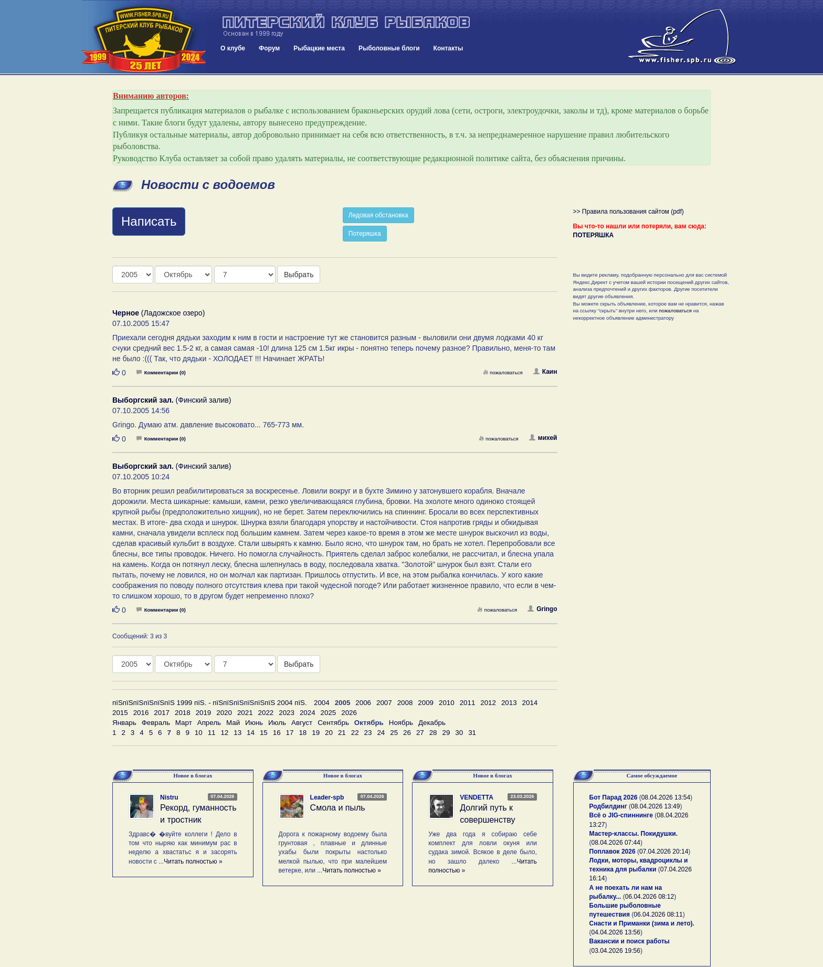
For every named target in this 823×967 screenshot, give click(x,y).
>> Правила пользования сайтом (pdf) (628, 211)
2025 (328, 713)
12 (224, 733)
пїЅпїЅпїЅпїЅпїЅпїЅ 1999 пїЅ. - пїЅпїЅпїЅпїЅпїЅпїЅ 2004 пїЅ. (209, 703)
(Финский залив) (171, 400)
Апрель (209, 723)
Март (183, 723)
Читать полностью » (193, 861)
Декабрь (432, 723)
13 (237, 733)
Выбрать (298, 274)
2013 (509, 703)
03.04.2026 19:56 (616, 950)
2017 (162, 713)
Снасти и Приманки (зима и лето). (641, 923)
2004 (322, 703)
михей (543, 438)
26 (407, 733)
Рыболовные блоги (389, 48)
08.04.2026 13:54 (665, 797)
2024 (307, 713)
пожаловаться (503, 372)
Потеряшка (365, 233)
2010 (447, 703)
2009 (426, 703)
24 (381, 733)
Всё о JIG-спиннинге (621, 815)
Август (301, 723)
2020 (224, 713)
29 (446, 733)
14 (251, 733)
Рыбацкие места (319, 48)
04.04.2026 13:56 (616, 932)
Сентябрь (333, 723)
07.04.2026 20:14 (663, 851)
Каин (545, 371)
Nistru (169, 797)
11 (212, 733)
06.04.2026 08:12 (649, 896)
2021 (245, 713)
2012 (488, 703)
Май (233, 723)
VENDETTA (476, 797)
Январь (124, 723)
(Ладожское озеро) (158, 313)
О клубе (232, 48)
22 (355, 733)
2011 (468, 703)
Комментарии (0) (161, 372)
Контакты (448, 48)
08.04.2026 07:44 (616, 842)
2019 (204, 713)
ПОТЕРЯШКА (593, 235)
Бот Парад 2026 (613, 797)
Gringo (542, 609)
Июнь (254, 723)
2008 (405, 703)
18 (303, 733)
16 (277, 733)
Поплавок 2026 (612, 851)
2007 (384, 703)
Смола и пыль (337, 807)
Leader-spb (327, 797)
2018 (183, 713)
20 (329, 733)
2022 (266, 713)
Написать (148, 221)
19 (316, 733)
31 (472, 733)
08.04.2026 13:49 (655, 806)
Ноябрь (401, 723)
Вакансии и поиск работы (629, 941)
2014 (530, 703)
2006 (363, 703)
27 (420, 733)
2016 (141, 713)
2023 (286, 713)
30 (459, 733)
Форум (269, 48)
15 (264, 733)
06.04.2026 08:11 (658, 914)
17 (290, 733)
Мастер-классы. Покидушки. (633, 833)
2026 (349, 713)
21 (342, 733)
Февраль (156, 723)
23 (368, 733)
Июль (277, 723)
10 (199, 733)
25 (394, 733)
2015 (120, 713)
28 (433, 733)
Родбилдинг (608, 806)
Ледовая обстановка (378, 215)
